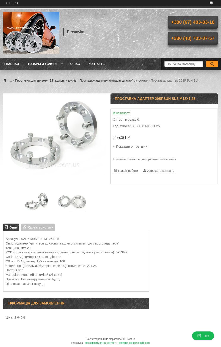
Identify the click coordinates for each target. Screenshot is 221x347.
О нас (75, 64)
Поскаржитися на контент (100, 342)
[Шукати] (212, 64)
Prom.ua (131, 339)
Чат (203, 336)
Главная (11, 64)
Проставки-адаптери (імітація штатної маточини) (114, 80)
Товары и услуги (42, 64)
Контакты (96, 64)
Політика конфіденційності (134, 342)
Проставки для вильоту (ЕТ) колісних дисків (46, 80)
